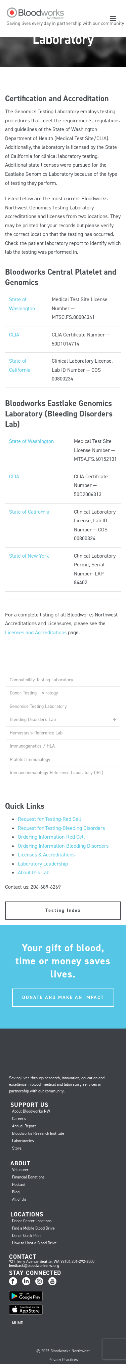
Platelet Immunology (30, 759)
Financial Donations (28, 1177)
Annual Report (24, 1126)
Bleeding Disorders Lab (33, 719)
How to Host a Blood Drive (34, 1243)
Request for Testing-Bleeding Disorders (61, 828)
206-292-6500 (83, 1261)
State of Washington (31, 441)
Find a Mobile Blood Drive (33, 1228)
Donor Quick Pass (27, 1235)
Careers (19, 1118)
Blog (15, 1192)
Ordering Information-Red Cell (51, 836)
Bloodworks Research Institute (38, 1133)
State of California (29, 511)
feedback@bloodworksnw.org (34, 1265)
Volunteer (20, 1169)
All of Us (19, 1199)
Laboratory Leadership (43, 863)
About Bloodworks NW (31, 1111)
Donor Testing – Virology (34, 693)
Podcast (19, 1184)
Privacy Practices (63, 1359)
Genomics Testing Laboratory (38, 706)
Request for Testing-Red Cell (49, 819)
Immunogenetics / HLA (32, 746)
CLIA (14, 334)
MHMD (17, 1323)
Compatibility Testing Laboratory (41, 680)
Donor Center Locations (32, 1220)
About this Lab (33, 872)
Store (17, 1148)
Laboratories (23, 1141)
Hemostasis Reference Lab (36, 733)
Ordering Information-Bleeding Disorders (63, 845)
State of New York (29, 555)
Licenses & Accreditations (46, 854)
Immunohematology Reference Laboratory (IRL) (56, 772)
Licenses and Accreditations (36, 632)
